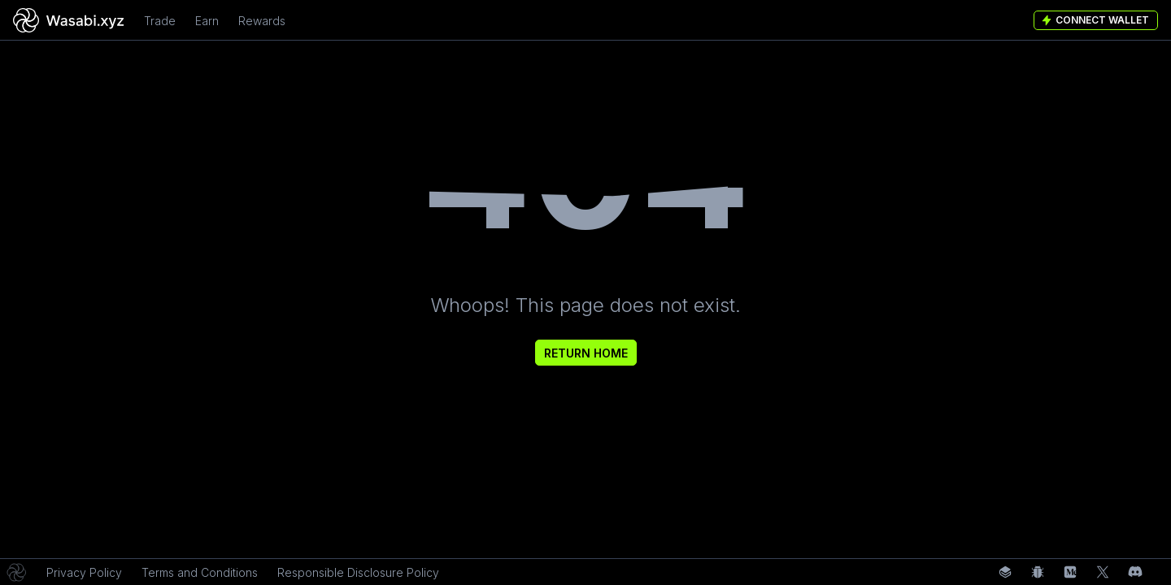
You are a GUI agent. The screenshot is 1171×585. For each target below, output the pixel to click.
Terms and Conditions (199, 572)
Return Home (586, 353)
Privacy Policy (84, 572)
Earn (207, 21)
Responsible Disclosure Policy (358, 572)
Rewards (261, 21)
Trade (160, 21)
